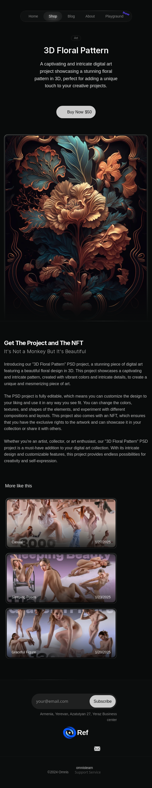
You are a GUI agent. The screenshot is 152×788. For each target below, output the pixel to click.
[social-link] (55, 749)
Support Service (88, 772)
